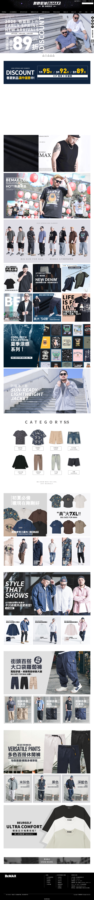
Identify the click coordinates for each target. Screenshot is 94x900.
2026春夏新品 (13, 12)
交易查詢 (84, 1)
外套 (86, 12)
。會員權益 (59, 887)
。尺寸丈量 (59, 879)
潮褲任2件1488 (34, 12)
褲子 (80, 12)
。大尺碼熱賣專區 (49, 877)
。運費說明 (59, 882)
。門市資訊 (48, 879)
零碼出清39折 (56, 12)
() (77, 1)
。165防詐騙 (48, 884)
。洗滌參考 (59, 886)
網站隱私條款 (47, 898)
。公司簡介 (48, 882)
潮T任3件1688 (23, 12)
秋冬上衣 (73, 12)
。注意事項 (59, 877)
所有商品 (4, 12)
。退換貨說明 (59, 884)
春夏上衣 (65, 12)
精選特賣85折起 (46, 12)
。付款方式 (59, 880)
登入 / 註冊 (91, 1)
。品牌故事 (48, 880)
